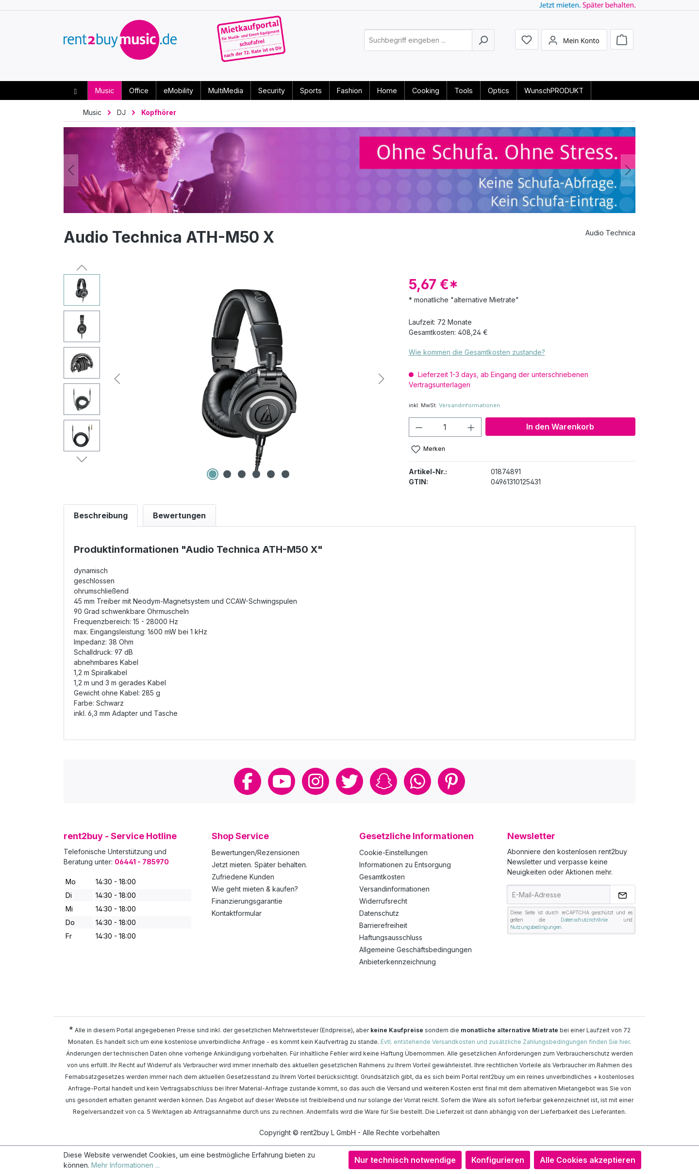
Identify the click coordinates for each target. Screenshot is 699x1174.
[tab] (100, 515)
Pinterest (451, 781)
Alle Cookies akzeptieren (587, 1160)
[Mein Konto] (574, 45)
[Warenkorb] (621, 44)
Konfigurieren (497, 1160)
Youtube (281, 781)
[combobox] (418, 45)
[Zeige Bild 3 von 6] (242, 474)
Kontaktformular (237, 913)
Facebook (247, 781)
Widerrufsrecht (383, 901)
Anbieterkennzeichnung (397, 962)
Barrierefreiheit (383, 925)
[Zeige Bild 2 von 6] (227, 474)
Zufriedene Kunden (243, 877)
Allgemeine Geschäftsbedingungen (415, 949)
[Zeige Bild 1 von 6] (212, 474)
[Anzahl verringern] (419, 427)
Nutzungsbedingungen (536, 927)
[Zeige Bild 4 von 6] (256, 474)
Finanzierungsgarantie (247, 901)
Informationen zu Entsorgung (405, 864)
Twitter (349, 781)
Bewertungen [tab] (179, 515)
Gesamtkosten (382, 877)
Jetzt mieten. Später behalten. (259, 864)
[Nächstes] (628, 170)
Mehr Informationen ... (125, 1165)
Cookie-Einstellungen (393, 852)
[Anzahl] (445, 427)
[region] (226, 378)
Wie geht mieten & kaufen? (255, 889)
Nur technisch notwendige (405, 1160)
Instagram (315, 781)
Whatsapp (417, 781)
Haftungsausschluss (390, 937)
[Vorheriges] (71, 170)
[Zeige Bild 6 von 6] (285, 474)
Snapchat (383, 781)
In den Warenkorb (560, 426)
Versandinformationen (469, 405)
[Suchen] (483, 45)
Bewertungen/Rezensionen (256, 852)
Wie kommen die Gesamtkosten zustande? (477, 352)
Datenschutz (379, 913)
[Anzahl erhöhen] (471, 427)
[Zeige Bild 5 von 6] (271, 474)
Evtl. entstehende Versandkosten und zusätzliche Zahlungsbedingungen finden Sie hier (505, 1041)
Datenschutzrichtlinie (584, 920)
